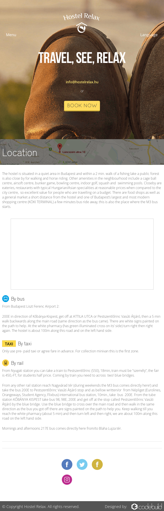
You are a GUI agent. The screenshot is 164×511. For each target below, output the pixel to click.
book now (82, 106)
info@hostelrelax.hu (82, 82)
